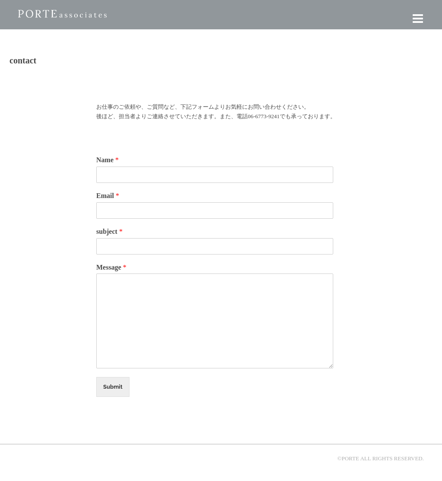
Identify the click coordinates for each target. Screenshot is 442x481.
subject (109, 231)
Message (111, 267)
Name (107, 159)
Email (107, 195)
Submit (113, 387)
